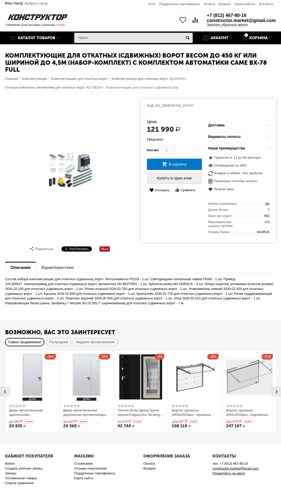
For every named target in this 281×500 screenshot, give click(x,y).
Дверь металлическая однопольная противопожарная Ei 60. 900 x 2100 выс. (32, 412)
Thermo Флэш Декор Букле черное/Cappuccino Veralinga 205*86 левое (139, 412)
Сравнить (185, 190)
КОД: (151, 105)
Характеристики (57, 267)
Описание (20, 267)
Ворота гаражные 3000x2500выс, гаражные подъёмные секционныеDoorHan (191, 412)
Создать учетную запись (24, 468)
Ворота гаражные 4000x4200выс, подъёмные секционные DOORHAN (247, 412)
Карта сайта (83, 478)
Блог (152, 4)
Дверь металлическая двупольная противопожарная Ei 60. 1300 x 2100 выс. (86, 412)
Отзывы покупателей (90, 468)
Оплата (209, 4)
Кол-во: (153, 150)
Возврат (225, 4)
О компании (83, 463)
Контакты (266, 4)
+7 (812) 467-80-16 (226, 15)
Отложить (159, 190)
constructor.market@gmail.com (241, 20)
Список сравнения (19, 483)
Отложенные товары (21, 478)
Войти (9, 463)
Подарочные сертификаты (179, 4)
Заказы (10, 473)
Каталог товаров (36, 38)
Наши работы (244, 4)
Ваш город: (26, 3)
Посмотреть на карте (228, 473)
